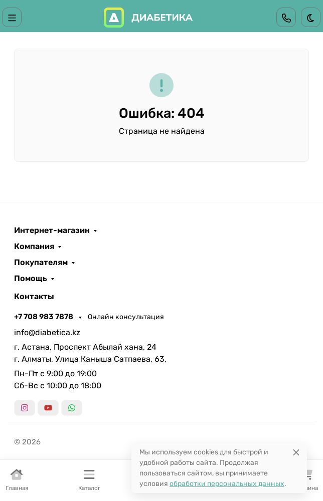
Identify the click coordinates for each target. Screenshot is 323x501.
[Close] (296, 452)
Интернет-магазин (52, 230)
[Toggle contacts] (286, 17)
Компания (34, 246)
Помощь (30, 279)
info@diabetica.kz (47, 332)
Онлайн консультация (126, 317)
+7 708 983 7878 (44, 316)
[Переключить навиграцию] (12, 17)
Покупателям (41, 263)
